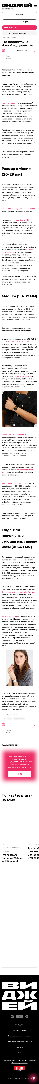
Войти (19, 774)
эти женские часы (20, 342)
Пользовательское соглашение (19, 1036)
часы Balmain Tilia (22, 220)
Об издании (19, 1025)
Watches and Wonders (10, 848)
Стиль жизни (19, 719)
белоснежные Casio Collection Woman (18, 592)
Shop (19, 1052)
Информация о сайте (20, 1063)
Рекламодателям (19, 1030)
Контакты (19, 1047)
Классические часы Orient (13, 434)
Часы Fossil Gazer (9, 616)
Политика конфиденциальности (19, 1041)
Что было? (6, 851)
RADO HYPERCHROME (12, 483)
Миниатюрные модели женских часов (18, 209)
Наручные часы (8, 103)
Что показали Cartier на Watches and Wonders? (13, 858)
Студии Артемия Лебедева (25, 1060)
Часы (9, 719)
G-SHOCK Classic (21, 376)
